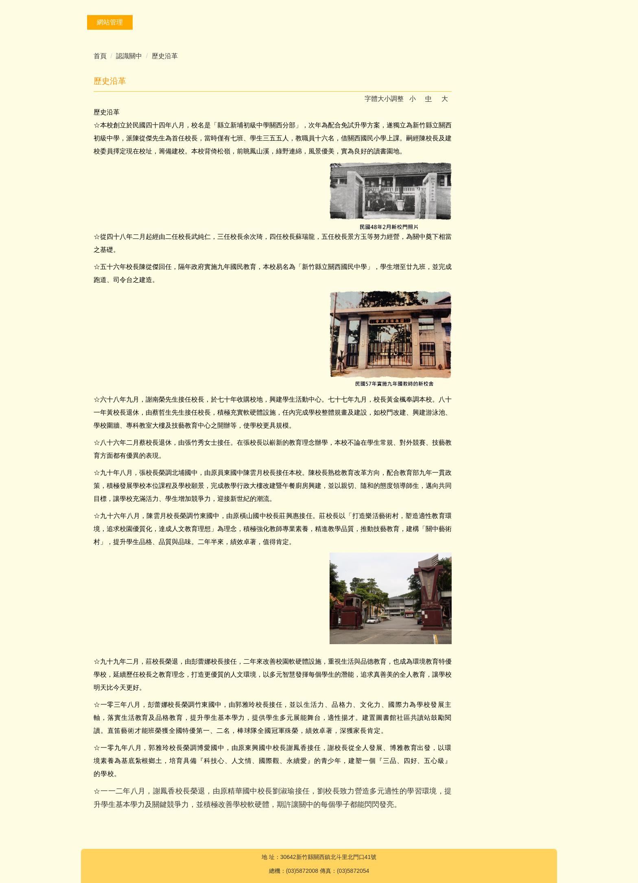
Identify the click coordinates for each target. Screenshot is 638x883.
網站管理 (110, 22)
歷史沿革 (165, 55)
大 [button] (444, 98)
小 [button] (412, 98)
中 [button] (428, 98)
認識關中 (129, 55)
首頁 (100, 55)
